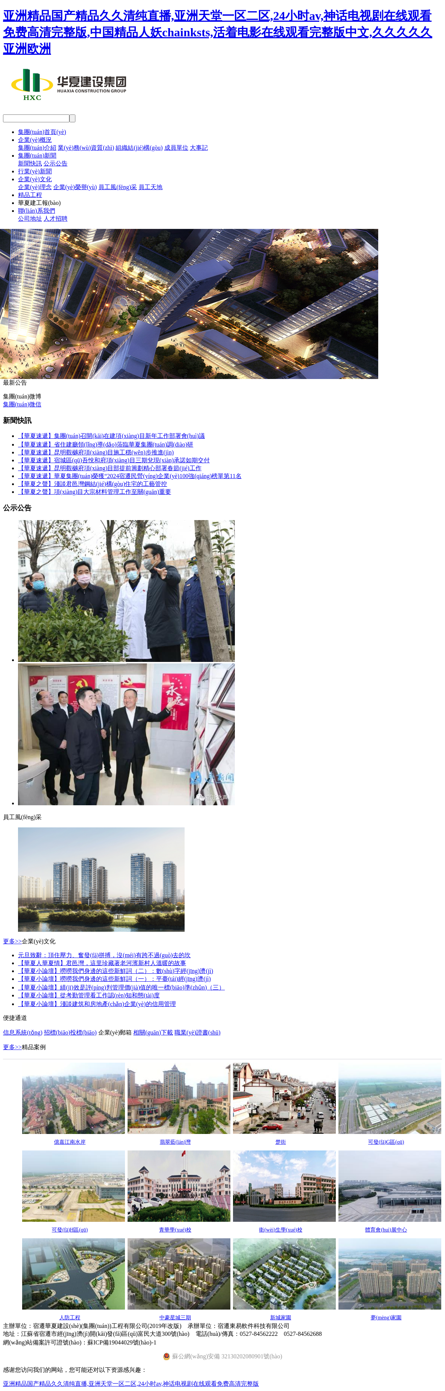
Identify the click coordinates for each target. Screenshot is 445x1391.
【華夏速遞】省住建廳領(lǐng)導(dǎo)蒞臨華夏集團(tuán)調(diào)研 (105, 444)
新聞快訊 (30, 163)
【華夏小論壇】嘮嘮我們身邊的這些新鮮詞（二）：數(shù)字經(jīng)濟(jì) (115, 971)
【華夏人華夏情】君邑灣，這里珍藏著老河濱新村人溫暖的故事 (102, 963)
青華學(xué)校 (175, 1230)
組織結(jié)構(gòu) (139, 147)
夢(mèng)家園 (386, 1317)
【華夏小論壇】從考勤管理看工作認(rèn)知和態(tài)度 (89, 995)
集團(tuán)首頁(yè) (42, 132)
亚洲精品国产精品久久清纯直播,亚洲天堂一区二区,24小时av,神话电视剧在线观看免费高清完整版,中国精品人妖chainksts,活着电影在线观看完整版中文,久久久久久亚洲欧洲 (217, 32)
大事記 (199, 147)
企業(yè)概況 (35, 140)
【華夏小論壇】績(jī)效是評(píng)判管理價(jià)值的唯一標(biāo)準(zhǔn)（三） (121, 987)
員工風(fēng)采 (117, 187)
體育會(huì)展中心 (386, 1230)
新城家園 (280, 1317)
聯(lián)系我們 (36, 211)
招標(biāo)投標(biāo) (70, 1032)
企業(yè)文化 (35, 179)
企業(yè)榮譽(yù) (75, 187)
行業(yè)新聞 (35, 171)
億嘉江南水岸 (70, 1142)
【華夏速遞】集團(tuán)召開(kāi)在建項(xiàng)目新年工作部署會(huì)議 (111, 436)
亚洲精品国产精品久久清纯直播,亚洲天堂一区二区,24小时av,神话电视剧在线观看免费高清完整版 (131, 1383)
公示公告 (56, 163)
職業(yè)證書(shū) (197, 1032)
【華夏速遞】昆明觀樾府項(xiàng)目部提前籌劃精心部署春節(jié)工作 (109, 468)
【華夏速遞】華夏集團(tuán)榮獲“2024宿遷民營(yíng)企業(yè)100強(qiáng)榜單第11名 (130, 476)
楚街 (280, 1142)
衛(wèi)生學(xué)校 (280, 1230)
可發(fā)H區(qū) (70, 1230)
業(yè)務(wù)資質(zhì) (86, 147)
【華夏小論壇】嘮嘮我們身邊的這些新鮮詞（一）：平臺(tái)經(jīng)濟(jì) (114, 979)
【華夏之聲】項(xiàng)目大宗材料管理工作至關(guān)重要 (94, 492)
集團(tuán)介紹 (37, 147)
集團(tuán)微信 (22, 404)
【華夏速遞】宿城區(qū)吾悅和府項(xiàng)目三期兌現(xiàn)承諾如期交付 (114, 460)
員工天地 (150, 187)
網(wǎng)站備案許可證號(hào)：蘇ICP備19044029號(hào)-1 (79, 1342)
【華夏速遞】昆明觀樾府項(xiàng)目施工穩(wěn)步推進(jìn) (96, 452)
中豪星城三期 (175, 1317)
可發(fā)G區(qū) (386, 1142)
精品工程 (30, 195)
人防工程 (69, 1317)
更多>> (12, 941)
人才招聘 (56, 218)
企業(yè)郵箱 (115, 1032)
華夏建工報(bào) (39, 203)
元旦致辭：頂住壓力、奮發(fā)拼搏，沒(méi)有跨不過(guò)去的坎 (104, 955)
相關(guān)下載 (153, 1032)
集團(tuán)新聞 (37, 155)
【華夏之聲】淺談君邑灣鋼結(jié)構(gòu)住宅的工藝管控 (92, 484)
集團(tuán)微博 (22, 396)
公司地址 (30, 218)
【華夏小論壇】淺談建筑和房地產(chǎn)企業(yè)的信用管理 (97, 1004)
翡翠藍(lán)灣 (175, 1142)
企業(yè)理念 (35, 187)
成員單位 (176, 147)
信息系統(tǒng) (22, 1032)
